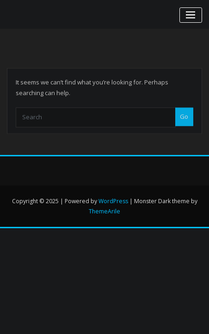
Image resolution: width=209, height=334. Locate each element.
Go (184, 124)
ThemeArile (104, 211)
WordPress (113, 201)
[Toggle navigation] (190, 15)
